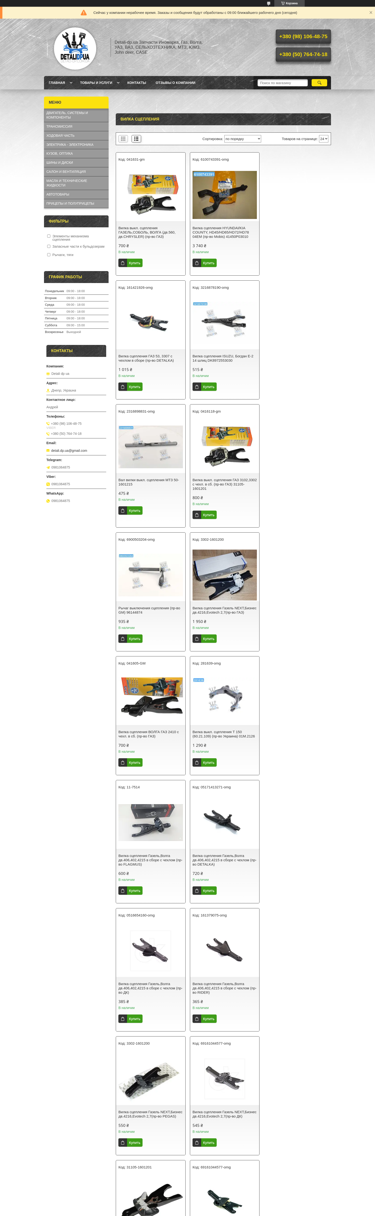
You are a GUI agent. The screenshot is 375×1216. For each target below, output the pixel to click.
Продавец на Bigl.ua (187, 1207)
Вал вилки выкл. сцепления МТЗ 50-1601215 (222, 358)
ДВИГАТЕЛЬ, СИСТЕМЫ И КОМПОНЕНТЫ (67, 115)
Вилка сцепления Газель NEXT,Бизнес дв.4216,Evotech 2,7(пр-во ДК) (149, 873)
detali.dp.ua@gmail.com (69, 451)
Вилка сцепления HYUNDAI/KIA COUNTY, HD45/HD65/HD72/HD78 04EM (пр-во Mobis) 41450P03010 (220, 232)
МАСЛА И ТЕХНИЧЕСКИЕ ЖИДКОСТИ (66, 183)
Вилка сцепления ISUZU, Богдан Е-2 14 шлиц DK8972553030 (148, 358)
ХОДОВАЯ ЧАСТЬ (60, 135)
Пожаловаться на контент (174, 1211)
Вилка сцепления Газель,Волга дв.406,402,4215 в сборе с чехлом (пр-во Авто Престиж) (220, 873)
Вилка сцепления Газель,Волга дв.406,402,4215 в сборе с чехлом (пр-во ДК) (146, 744)
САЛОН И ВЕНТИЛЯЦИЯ (66, 172)
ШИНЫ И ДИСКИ (59, 162)
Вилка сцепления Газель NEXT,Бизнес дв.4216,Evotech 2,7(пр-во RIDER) (296, 873)
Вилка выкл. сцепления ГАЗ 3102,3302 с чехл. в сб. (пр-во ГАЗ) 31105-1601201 (294, 360)
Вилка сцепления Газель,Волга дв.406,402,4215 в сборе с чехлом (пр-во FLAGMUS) (220, 616)
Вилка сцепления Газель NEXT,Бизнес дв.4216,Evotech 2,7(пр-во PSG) (149, 1001)
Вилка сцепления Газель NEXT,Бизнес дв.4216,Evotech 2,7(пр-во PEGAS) (296, 744)
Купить (134, 263)
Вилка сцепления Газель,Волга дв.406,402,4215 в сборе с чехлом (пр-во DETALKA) (293, 616)
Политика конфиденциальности (214, 1211)
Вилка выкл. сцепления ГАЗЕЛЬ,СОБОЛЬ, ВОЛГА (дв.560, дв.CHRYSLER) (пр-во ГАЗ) (146, 232)
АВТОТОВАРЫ (57, 194)
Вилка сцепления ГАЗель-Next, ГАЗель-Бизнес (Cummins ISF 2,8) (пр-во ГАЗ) (150, 1129)
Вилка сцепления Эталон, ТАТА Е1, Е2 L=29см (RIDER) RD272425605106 (223, 1127)
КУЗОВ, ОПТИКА (59, 153)
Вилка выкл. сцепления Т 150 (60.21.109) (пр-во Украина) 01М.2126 (149, 614)
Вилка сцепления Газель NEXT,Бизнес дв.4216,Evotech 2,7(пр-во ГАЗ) (223, 488)
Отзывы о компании (175, 83)
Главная (57, 83)
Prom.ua (208, 1203)
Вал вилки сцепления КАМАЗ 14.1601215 (289, 1127)
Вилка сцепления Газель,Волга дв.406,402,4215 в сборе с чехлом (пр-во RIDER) (220, 744)
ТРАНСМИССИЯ (59, 126)
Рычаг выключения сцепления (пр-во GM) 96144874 (149, 486)
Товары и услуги (96, 83)
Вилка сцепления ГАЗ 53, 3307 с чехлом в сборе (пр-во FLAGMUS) (220, 999)
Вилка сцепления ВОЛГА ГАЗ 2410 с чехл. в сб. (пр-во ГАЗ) (295, 486)
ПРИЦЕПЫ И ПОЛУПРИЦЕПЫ (70, 203)
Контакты (136, 83)
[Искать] (319, 82)
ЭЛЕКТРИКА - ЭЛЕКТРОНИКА (70, 145)
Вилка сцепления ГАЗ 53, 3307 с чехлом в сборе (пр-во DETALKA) (292, 230)
